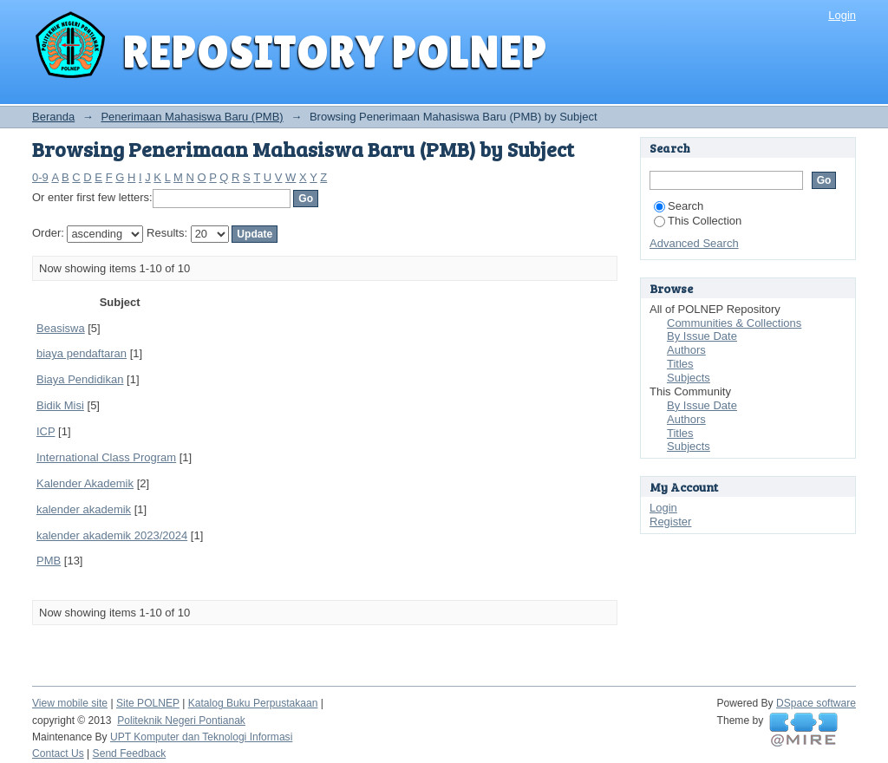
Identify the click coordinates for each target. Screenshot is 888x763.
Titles (680, 363)
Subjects (688, 377)
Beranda (53, 116)
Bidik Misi (60, 405)
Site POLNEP (148, 703)
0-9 (40, 177)
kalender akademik (83, 509)
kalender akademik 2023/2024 (111, 535)
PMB (48, 560)
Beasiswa (60, 328)
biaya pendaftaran (81, 353)
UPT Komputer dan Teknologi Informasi (201, 737)
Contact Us (58, 753)
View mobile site (70, 703)
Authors (686, 349)
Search (678, 205)
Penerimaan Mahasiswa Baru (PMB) (192, 116)
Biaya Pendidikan (79, 379)
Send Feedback (129, 753)
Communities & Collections (734, 322)
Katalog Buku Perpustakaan (253, 703)
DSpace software (816, 703)
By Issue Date (702, 335)
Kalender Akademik (85, 483)
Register (670, 521)
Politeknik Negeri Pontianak (181, 720)
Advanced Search (694, 243)
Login (842, 15)
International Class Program (106, 457)
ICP (45, 431)
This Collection (697, 220)
